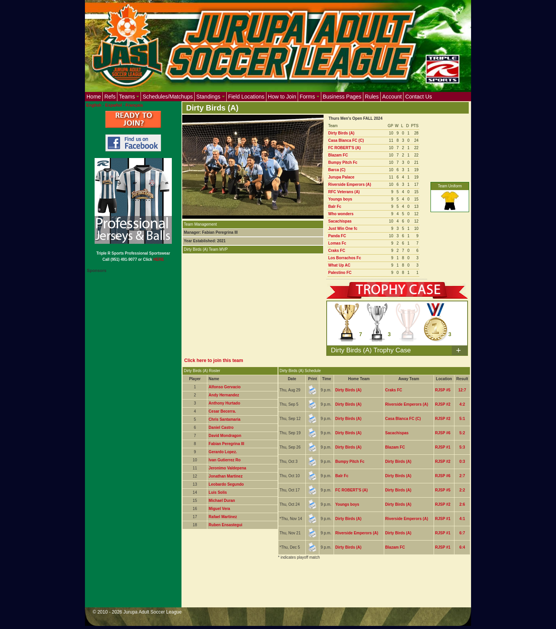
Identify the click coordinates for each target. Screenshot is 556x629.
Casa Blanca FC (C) (346, 140)
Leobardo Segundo (226, 484)
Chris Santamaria (224, 419)
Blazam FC (338, 155)
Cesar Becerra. (222, 411)
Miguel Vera (219, 509)
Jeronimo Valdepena (227, 468)
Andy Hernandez (223, 395)
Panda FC (337, 236)
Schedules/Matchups (167, 97)
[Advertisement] (322, 588)
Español (113, 105)
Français (134, 105)
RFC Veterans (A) (344, 192)
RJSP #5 (443, 390)
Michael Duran (221, 500)
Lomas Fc (337, 243)
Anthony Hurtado (224, 403)
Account (392, 97)
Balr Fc (334, 206)
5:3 (462, 447)
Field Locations (246, 97)
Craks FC (336, 250)
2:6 (462, 504)
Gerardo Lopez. (222, 452)
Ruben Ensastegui (225, 525)
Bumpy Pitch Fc (343, 162)
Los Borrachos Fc (344, 258)
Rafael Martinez (222, 517)
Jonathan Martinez (225, 476)
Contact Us (418, 97)
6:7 (462, 533)
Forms (309, 97)
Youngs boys (340, 199)
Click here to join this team (213, 360)
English (94, 105)
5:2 (462, 433)
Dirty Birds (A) (341, 133)
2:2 (462, 490)
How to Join (282, 97)
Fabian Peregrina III (226, 444)
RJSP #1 (443, 447)
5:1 (462, 418)
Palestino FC (340, 272)
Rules (372, 97)
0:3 (462, 461)
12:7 (462, 390)
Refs (109, 97)
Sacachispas (340, 221)
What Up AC (339, 265)
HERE (158, 259)
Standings (210, 97)
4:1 (462, 519)
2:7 (462, 476)
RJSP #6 (443, 433)
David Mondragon (224, 436)
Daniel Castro (220, 427)
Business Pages (342, 97)
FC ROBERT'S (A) (344, 148)
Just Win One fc (342, 228)
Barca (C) (336, 170)
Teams (129, 97)
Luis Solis (217, 492)
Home (93, 97)
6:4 (462, 547)
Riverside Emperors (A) (349, 184)
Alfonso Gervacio (224, 387)
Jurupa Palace (341, 177)
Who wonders (341, 214)
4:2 (462, 404)
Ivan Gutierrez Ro (224, 460)
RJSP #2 (443, 404)
